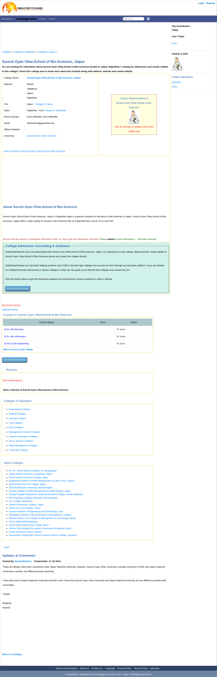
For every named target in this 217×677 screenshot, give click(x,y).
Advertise (155, 668)
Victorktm (176, 82)
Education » (7, 19)
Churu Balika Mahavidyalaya (23, 521)
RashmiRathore (23, 561)
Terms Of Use (141, 668)
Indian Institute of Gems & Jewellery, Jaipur (30, 474)
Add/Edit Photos (10, 309)
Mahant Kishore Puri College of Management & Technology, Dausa (42, 518)
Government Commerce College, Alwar (28, 477)
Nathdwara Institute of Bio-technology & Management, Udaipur (40, 514)
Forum (42, 19)
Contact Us (97, 668)
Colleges (6, 52)
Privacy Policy (124, 668)
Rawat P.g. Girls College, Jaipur (25, 508)
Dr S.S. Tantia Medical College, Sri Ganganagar (33, 470)
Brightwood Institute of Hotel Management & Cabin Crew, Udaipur (42, 480)
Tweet (6, 547)
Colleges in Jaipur (47, 52)
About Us (84, 668)
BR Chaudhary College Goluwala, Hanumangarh (33, 497)
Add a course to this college (18, 349)
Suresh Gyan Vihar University (42, 135)
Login (201, 3)
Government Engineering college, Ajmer (29, 525)
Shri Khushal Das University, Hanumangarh (30, 487)
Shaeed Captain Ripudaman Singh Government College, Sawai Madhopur (46, 494)
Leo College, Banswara (20, 501)
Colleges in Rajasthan (24, 52)
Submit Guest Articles (66, 668)
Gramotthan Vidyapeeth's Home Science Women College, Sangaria (43, 535)
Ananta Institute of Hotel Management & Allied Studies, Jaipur (40, 491)
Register (210, 3)
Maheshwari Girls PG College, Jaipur (27, 484)
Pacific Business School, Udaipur (25, 531)
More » (52, 19)
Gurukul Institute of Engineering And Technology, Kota (36, 511)
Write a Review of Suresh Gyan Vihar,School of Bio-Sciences (34, 151)
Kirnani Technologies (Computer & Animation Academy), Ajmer (40, 528)
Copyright (110, 668)
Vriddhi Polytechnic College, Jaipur (26, 504)
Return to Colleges (12, 654)
